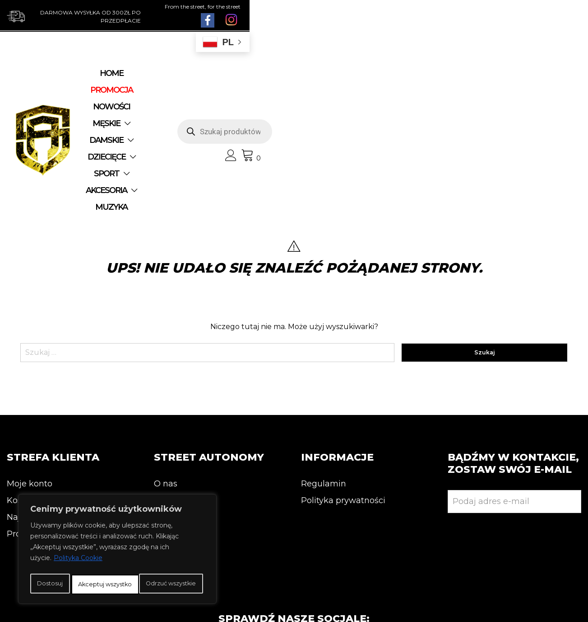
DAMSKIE (312, 80)
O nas (165, 378)
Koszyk (21, 395)
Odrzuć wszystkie (152, 565)
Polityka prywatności (343, 395)
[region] (117, 541)
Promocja (26, 429)
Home (98, 80)
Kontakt (170, 395)
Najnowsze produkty (48, 412)
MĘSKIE (255, 80)
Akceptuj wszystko (117, 584)
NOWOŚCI (205, 80)
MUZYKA (306, 96)
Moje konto (29, 378)
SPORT (181, 96)
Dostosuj (65, 565)
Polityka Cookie (78, 542)
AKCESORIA (242, 96)
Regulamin (323, 378)
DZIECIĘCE (375, 80)
